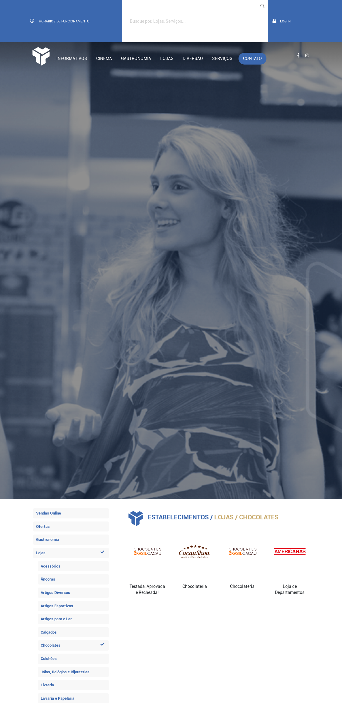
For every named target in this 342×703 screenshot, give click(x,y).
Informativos (71, 58)
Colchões (49, 658)
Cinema (104, 58)
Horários (60, 21)
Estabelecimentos (178, 517)
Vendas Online (48, 513)
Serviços (222, 58)
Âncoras (48, 579)
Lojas (167, 58)
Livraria (47, 685)
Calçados (49, 632)
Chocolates (72, 645)
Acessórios (50, 566)
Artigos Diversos (55, 592)
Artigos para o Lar (56, 619)
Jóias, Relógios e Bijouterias (65, 672)
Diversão (193, 58)
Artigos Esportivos (57, 606)
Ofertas (43, 526)
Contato (252, 58)
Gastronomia (136, 58)
